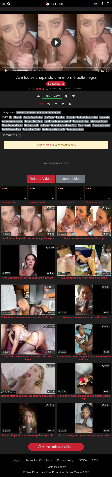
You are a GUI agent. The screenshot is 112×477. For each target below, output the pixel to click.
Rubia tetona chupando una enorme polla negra (28, 317)
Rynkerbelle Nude (101, 125)
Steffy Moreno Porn (11, 129)
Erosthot (60, 117)
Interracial (42, 112)
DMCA (83, 460)
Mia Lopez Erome (99, 121)
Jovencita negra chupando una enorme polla (84, 435)
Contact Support (56, 467)
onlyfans (45, 125)
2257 (95, 460)
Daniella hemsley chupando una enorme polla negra (84, 397)
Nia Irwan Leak (31, 125)
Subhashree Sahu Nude (53, 129)
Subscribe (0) (56, 83)
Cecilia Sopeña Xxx (33, 117)
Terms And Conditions (39, 460)
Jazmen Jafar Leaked (12, 121)
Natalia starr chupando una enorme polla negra (28, 396)
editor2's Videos (70, 178)
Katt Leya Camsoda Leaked (58, 121)
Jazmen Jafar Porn (34, 121)
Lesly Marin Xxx (80, 121)
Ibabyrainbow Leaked (87, 117)
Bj (10, 117)
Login (17, 460)
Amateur (21, 112)
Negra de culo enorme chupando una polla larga (28, 357)
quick (87, 125)
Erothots (71, 117)
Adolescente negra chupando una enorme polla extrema (84, 357)
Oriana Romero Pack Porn (63, 125)
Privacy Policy (65, 460)
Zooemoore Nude (75, 129)
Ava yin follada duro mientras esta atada (84, 277)
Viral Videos (54, 112)
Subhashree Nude (31, 129)
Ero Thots (49, 117)
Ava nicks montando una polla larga (83, 238)
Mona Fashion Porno (12, 125)
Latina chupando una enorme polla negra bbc (28, 435)
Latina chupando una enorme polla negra (84, 317)
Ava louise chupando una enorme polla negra (28, 238)
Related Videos (41, 178)
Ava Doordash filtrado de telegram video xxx (28, 277)
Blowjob (31, 112)
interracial (104, 117)
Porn (80, 125)
